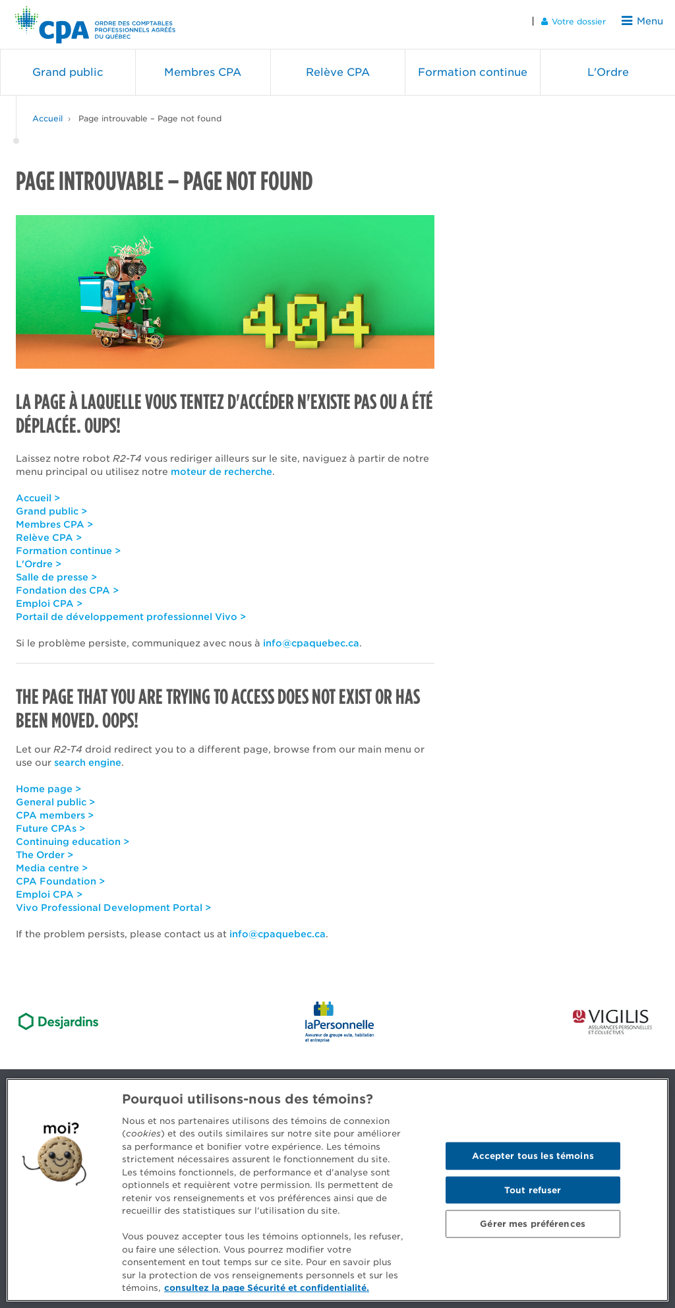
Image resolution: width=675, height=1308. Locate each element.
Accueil (47, 112)
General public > (55, 795)
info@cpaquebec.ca (311, 636)
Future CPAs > (50, 822)
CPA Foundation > (60, 874)
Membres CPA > (54, 518)
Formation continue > (68, 544)
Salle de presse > (56, 570)
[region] (337, 1189)
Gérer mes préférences (532, 1224)
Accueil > (38, 491)
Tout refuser (533, 1190)
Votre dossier (578, 21)
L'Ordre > (38, 557)
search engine (87, 756)
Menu (644, 21)
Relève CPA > (49, 531)
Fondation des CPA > (67, 583)
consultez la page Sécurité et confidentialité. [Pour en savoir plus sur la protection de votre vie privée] (266, 1288)
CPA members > (55, 808)
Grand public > (51, 504)
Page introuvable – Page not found (149, 112)
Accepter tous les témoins (533, 1155)
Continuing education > (72, 835)
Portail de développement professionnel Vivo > (131, 610)
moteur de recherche (221, 465)
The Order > (44, 848)
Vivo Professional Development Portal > (113, 901)
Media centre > (52, 861)
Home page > (48, 782)
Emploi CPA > (49, 597)
